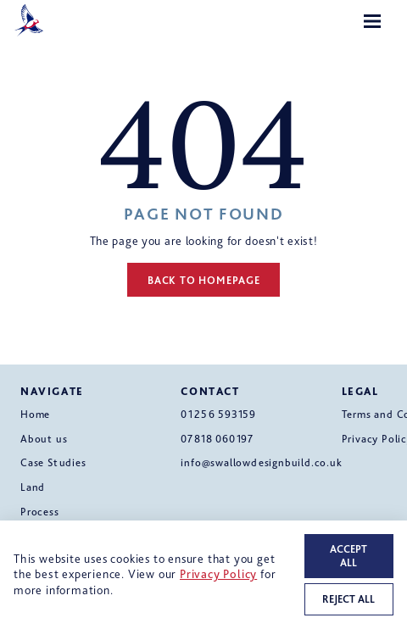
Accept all (348, 556)
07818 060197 (217, 438)
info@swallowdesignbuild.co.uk (261, 462)
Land (32, 487)
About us (43, 438)
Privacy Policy (218, 573)
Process (39, 511)
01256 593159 (218, 414)
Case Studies (53, 462)
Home (35, 414)
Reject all (348, 599)
